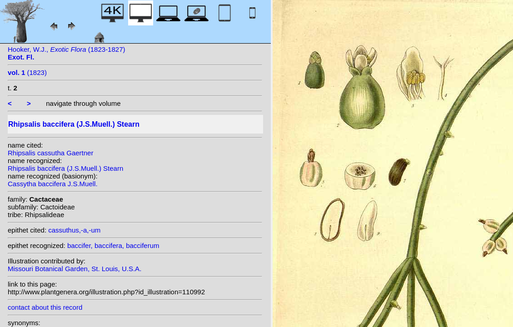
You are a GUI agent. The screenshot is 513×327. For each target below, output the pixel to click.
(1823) (27, 72)
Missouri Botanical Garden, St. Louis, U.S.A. (74, 268)
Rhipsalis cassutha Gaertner (50, 153)
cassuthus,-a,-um (74, 230)
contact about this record (45, 307)
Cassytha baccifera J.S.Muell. (53, 184)
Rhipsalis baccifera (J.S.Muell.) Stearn (65, 168)
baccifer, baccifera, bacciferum (113, 245)
